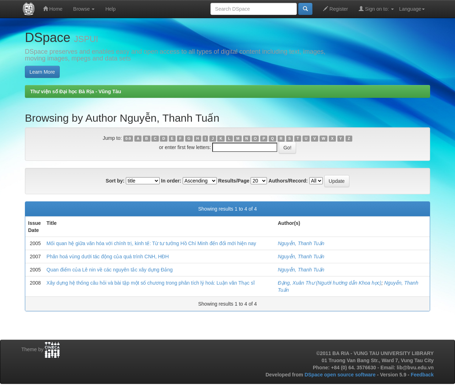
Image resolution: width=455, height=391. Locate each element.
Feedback (422, 374)
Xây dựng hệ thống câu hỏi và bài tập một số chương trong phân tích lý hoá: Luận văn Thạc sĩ (151, 283)
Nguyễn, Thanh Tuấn (301, 243)
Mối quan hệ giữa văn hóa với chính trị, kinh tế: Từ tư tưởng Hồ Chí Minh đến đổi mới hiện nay (151, 243)
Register (335, 9)
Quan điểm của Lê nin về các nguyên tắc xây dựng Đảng (110, 270)
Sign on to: (376, 9)
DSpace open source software (341, 374)
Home (53, 9)
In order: (171, 181)
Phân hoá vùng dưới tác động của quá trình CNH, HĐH (108, 256)
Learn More (42, 72)
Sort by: (115, 181)
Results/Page (234, 181)
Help (110, 9)
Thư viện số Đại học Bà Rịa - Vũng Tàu (75, 91)
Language (412, 9)
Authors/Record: (287, 181)
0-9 (128, 138)
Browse (84, 9)
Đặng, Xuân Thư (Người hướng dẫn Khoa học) (329, 283)
